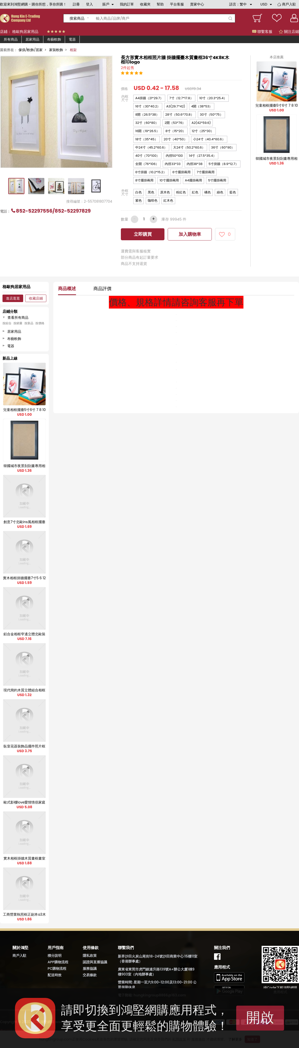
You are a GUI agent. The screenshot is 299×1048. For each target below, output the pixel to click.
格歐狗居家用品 (25, 31)
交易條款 (90, 974)
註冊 (76, 4)
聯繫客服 (262, 31)
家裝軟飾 (56, 49)
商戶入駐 (289, 4)
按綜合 (6, 323)
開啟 (260, 1017)
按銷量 (17, 323)
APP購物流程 (58, 962)
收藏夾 (145, 4)
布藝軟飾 (54, 39)
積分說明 (55, 955)
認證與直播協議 (95, 962)
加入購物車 (190, 234)
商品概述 (67, 288)
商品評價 (102, 288)
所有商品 (11, 39)
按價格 (39, 323)
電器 (72, 39)
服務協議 (90, 968)
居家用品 (32, 39)
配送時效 (55, 974)
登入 (89, 4)
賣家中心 (197, 4)
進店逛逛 (13, 298)
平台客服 (177, 4)
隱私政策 (90, 955)
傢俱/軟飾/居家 (30, 49)
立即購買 (143, 234)
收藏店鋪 (36, 298)
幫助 (160, 4)
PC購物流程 (57, 968)
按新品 (28, 323)
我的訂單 (127, 4)
